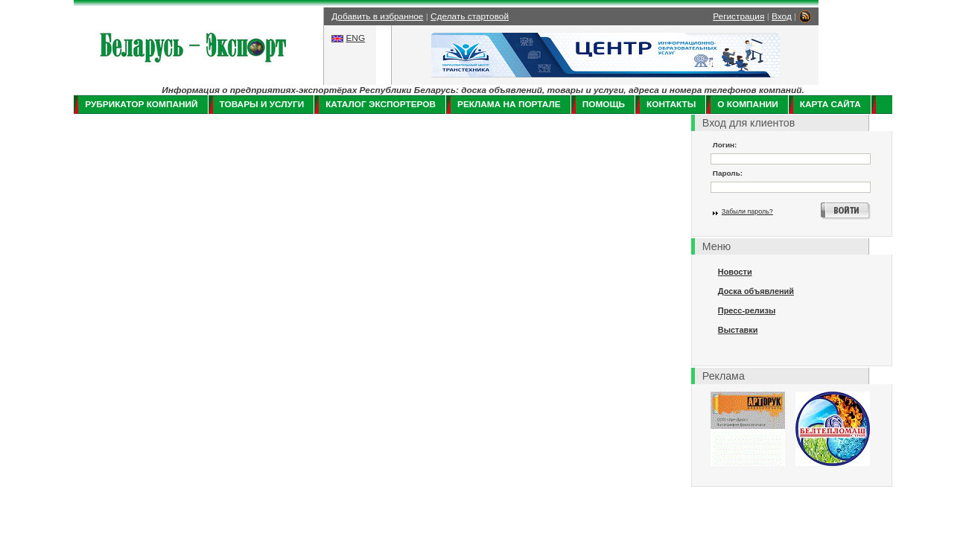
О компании (747, 104)
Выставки (738, 329)
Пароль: (728, 173)
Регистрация (738, 16)
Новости (735, 271)
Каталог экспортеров (380, 104)
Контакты (671, 104)
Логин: (725, 145)
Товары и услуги (262, 104)
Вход (782, 16)
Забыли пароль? (747, 211)
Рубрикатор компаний (141, 104)
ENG (355, 38)
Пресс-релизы (746, 310)
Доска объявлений (756, 291)
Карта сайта (830, 104)
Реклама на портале (509, 104)
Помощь (603, 104)
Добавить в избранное (377, 16)
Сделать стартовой (469, 16)
